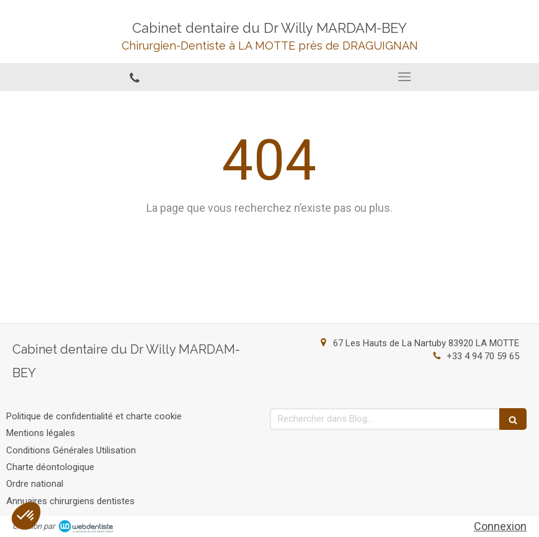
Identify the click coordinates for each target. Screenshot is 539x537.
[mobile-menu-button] (405, 76)
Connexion (500, 526)
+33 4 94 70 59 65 (483, 356)
